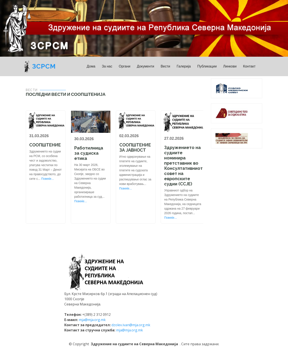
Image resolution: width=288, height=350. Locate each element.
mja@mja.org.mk (92, 319)
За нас (107, 66)
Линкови (230, 66)
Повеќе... (47, 178)
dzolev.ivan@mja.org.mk (131, 325)
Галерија (184, 66)
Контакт (249, 66)
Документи (145, 66)
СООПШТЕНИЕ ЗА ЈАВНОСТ (135, 147)
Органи (124, 66)
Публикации (207, 66)
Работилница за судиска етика (88, 153)
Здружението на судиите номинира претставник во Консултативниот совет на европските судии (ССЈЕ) (183, 165)
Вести (165, 66)
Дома (91, 66)
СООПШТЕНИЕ (45, 145)
